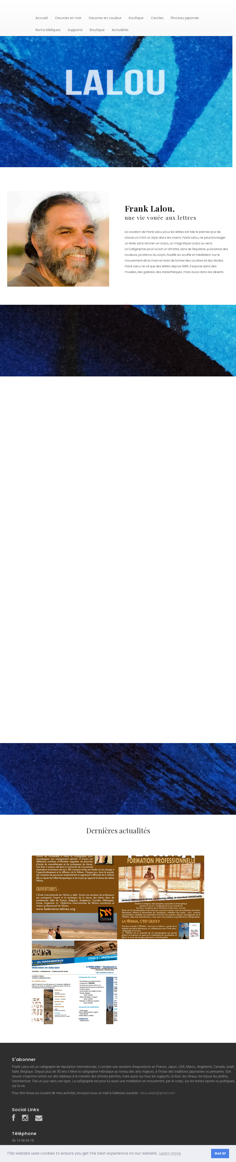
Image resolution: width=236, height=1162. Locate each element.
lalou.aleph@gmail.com (157, 1093)
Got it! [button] (220, 1153)
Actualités (120, 29)
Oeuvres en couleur (105, 18)
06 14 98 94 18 (23, 1140)
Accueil (41, 18)
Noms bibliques (48, 29)
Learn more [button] (170, 1153)
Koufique (136, 18)
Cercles (157, 18)
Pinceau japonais (185, 18)
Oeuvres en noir (68, 18)
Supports (75, 29)
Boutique (97, 29)
